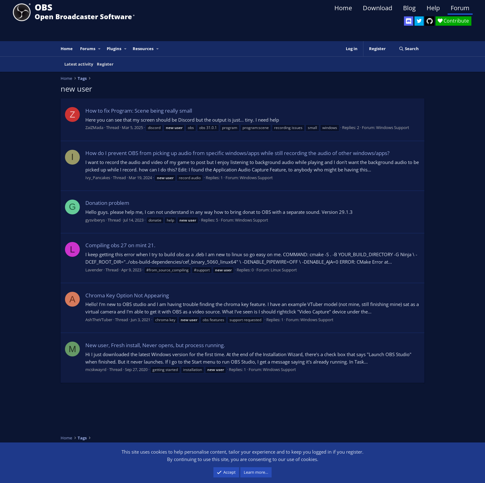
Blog (409, 8)
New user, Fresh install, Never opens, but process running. (155, 345)
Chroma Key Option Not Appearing (127, 295)
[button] (99, 48)
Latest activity (78, 64)
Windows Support (392, 127)
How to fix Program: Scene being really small (138, 110)
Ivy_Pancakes (97, 177)
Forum (460, 8)
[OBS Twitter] (419, 21)
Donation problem (107, 202)
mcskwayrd (95, 369)
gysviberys (95, 220)
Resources (143, 48)
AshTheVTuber (98, 319)
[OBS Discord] (408, 21)
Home (343, 8)
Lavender (94, 270)
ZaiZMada (94, 127)
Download (377, 8)
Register (105, 64)
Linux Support (284, 270)
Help (433, 8)
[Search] (408, 48)
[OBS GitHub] (429, 21)
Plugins (114, 48)
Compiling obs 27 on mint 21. (120, 245)
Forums (87, 48)
